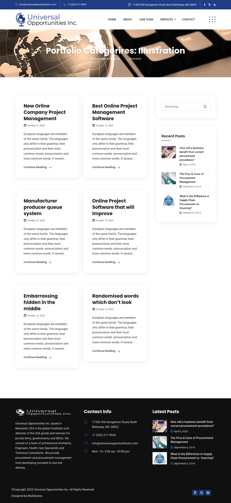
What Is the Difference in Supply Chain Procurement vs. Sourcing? (194, 202)
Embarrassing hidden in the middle (41, 302)
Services (166, 19)
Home (112, 19)
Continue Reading (35, 167)
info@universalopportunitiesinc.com (37, 4)
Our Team (146, 19)
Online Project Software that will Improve (113, 207)
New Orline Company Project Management (45, 112)
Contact (188, 19)
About (127, 19)
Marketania (35, 496)
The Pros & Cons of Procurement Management (191, 178)
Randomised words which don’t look (115, 299)
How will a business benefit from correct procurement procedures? (192, 154)
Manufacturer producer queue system (43, 207)
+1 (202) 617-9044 (76, 4)
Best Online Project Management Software (114, 112)
